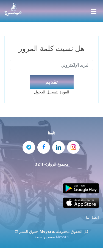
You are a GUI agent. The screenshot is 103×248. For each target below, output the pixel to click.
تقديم (51, 81)
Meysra (62, 236)
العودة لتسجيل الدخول (51, 92)
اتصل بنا (92, 217)
